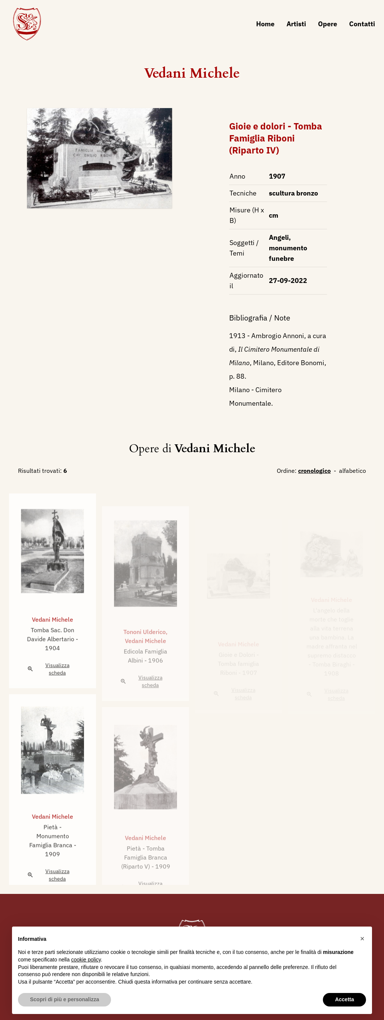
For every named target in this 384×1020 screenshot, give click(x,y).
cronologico (314, 470)
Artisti (296, 24)
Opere (327, 24)
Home (265, 24)
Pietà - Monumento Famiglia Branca (51, 846)
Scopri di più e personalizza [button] (64, 999)
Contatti (362, 24)
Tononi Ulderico (144, 643)
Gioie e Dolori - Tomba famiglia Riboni (238, 664)
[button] (362, 939)
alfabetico (352, 470)
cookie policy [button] (86, 960)
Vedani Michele (192, 73)
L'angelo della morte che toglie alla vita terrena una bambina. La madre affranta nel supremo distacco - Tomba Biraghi (331, 637)
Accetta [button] (344, 999)
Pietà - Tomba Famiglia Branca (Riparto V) (144, 869)
